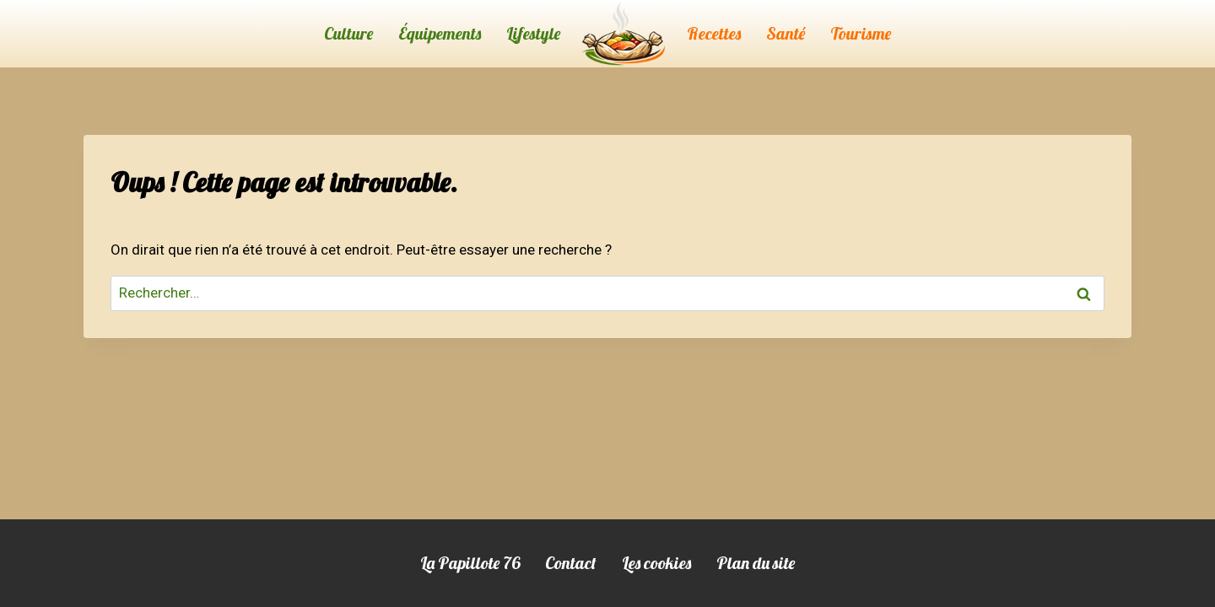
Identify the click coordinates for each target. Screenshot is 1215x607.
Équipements (439, 33)
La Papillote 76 (470, 562)
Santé (785, 33)
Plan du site (755, 562)
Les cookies (656, 562)
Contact (571, 562)
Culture (348, 33)
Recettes (714, 33)
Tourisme (860, 33)
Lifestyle (533, 33)
